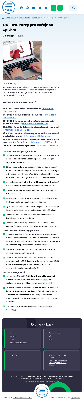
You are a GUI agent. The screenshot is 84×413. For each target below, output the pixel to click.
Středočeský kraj (55, 333)
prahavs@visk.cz (48, 283)
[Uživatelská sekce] (53, 8)
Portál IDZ (13, 355)
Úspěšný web (75, 398)
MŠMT (51, 336)
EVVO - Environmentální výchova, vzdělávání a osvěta (58, 363)
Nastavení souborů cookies (22, 398)
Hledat (74, 8)
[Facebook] (21, 7)
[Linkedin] (39, 7)
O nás (12, 333)
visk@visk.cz (59, 379)
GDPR (12, 339)
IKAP (50, 339)
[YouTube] (33, 7)
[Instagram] (27, 7)
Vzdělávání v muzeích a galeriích (58, 356)
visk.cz (45, 279)
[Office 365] (46, 7)
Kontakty (13, 336)
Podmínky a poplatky (18, 343)
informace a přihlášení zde (35, 123)
